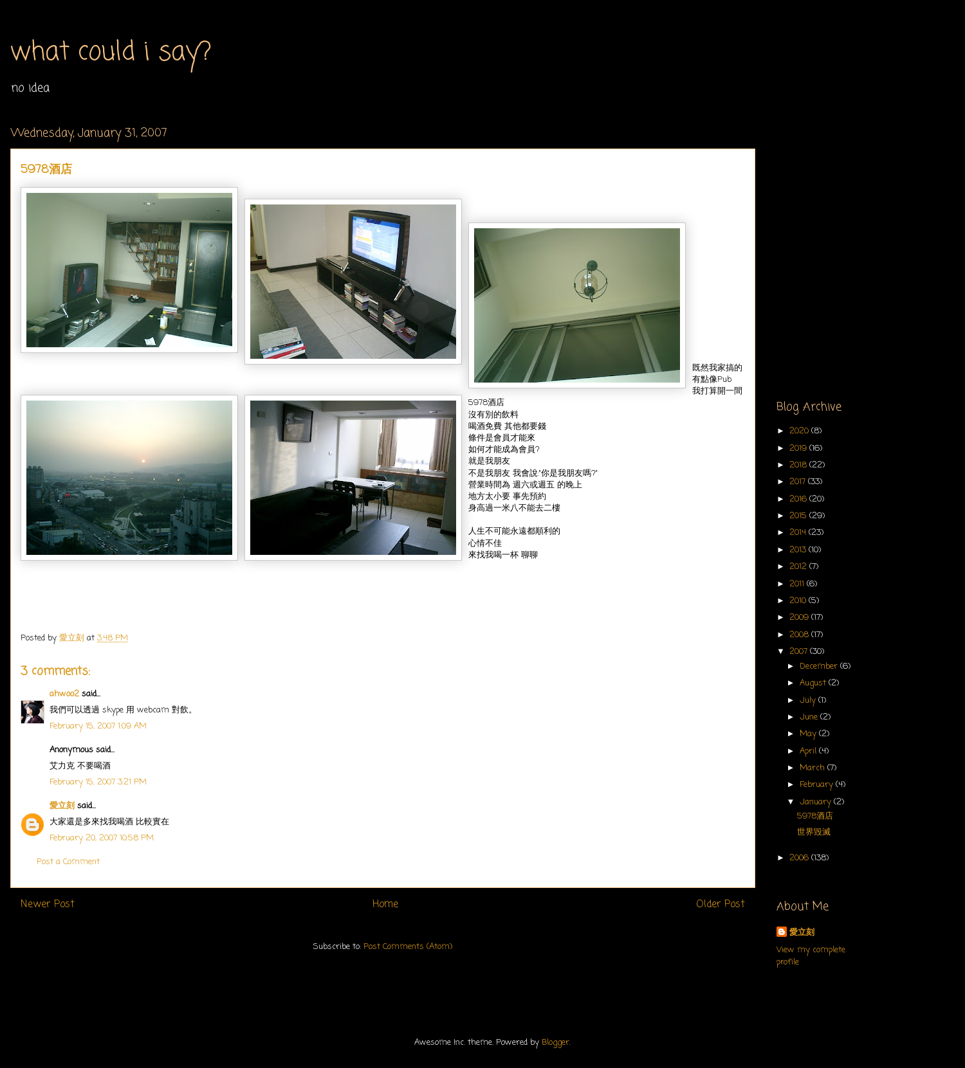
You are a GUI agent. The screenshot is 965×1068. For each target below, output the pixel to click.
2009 (800, 617)
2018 (799, 465)
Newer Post (48, 904)
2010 (799, 601)
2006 (800, 858)
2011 (798, 584)
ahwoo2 (64, 694)
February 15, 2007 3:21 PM (98, 782)
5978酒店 (815, 816)
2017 (798, 482)
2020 (800, 431)
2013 (799, 550)
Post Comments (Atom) (407, 947)
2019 (799, 448)
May (809, 734)
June (810, 717)
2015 (799, 516)
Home (385, 904)
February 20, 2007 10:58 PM (102, 838)
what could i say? (111, 52)
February (818, 785)
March (813, 768)
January (817, 802)
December (820, 666)
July (809, 700)
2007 (799, 652)
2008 (800, 635)
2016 (799, 499)
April (809, 751)
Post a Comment (68, 862)
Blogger (555, 1042)
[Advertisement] (120, 246)
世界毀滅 (814, 832)
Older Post (720, 904)
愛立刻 (62, 806)
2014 (799, 533)
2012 (799, 567)
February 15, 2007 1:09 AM (98, 726)
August (814, 683)
